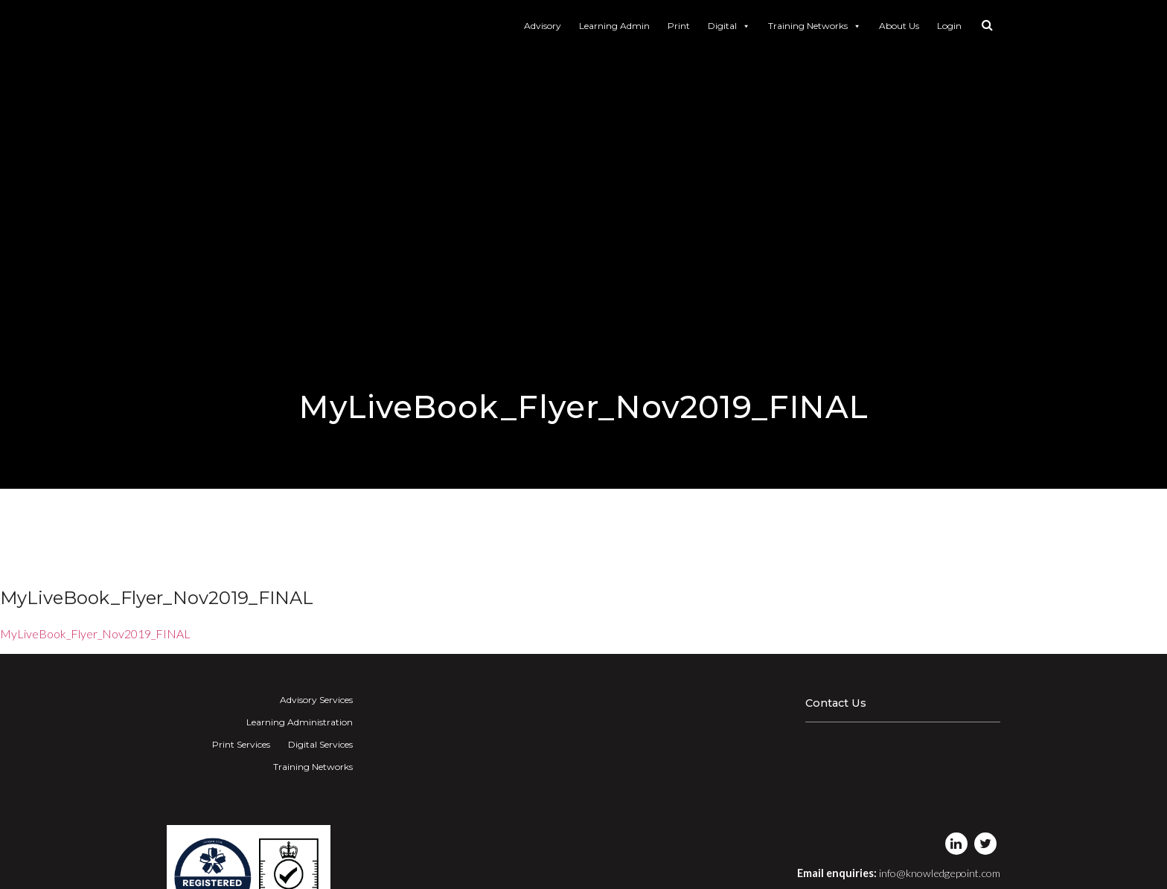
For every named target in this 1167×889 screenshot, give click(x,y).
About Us (899, 25)
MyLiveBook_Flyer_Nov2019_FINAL (95, 633)
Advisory (542, 25)
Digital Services (320, 744)
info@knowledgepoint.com (939, 873)
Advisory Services (316, 699)
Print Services (241, 744)
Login (949, 25)
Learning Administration (299, 722)
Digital (729, 26)
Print (679, 25)
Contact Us (835, 703)
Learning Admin (614, 25)
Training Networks (814, 26)
